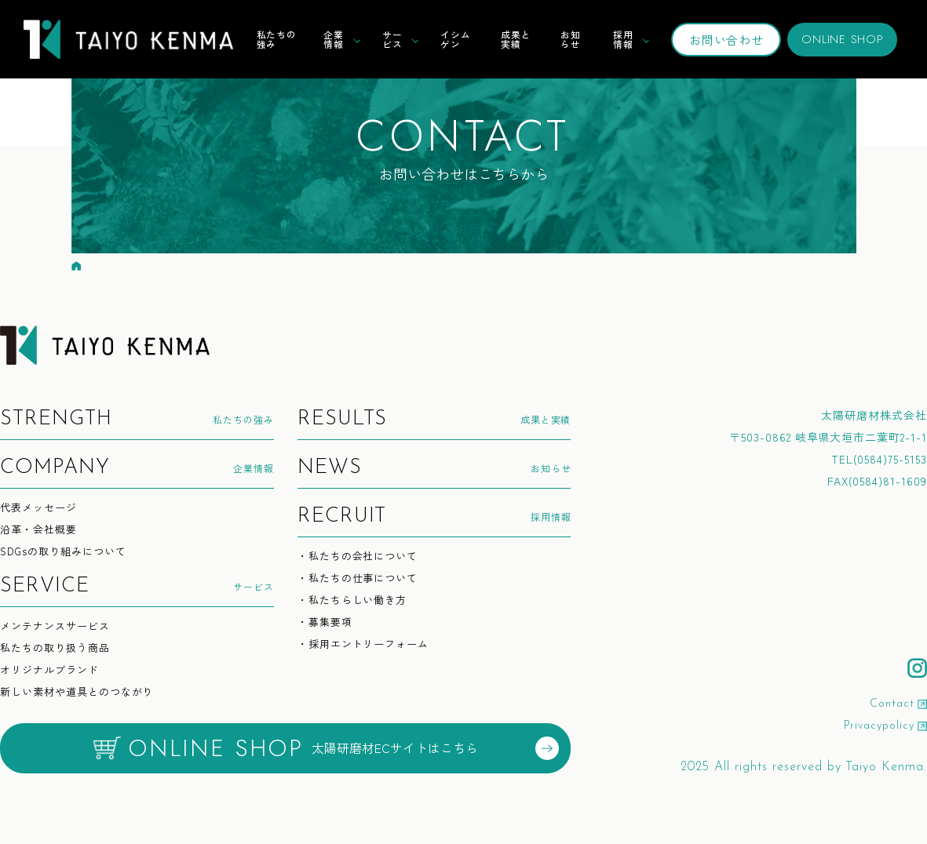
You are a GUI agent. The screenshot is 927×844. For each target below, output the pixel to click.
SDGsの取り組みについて (63, 551)
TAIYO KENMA (128, 39)
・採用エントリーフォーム (363, 644)
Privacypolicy (879, 726)
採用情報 (623, 38)
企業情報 (333, 38)
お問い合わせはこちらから (463, 144)
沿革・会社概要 (38, 530)
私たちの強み (277, 38)
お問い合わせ (726, 39)
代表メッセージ (38, 508)
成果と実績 (516, 38)
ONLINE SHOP (842, 39)
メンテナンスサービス (55, 626)
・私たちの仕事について (357, 578)
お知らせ (570, 38)
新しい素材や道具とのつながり (76, 692)
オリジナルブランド (49, 670)
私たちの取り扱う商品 (55, 648)
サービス (392, 38)
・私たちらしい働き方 (352, 600)
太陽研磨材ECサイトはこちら (326, 748)
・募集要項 (324, 622)
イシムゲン (455, 38)
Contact (892, 704)
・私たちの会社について (357, 556)
